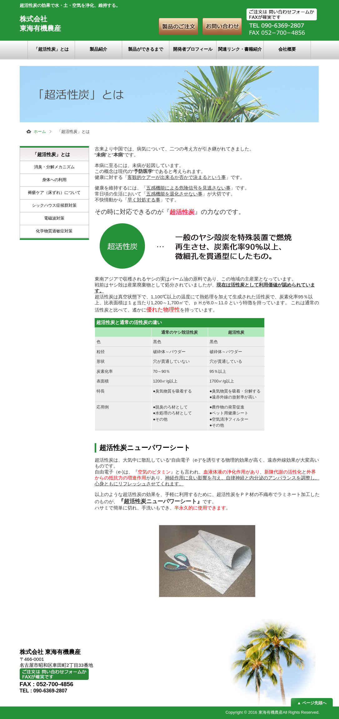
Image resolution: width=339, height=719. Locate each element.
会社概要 (287, 49)
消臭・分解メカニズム (54, 167)
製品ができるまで (145, 49)
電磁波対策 (54, 218)
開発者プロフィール (192, 49)
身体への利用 (54, 179)
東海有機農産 (270, 712)
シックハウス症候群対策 (54, 205)
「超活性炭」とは (51, 49)
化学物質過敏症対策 (54, 231)
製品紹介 (98, 49)
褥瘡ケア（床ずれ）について (54, 192)
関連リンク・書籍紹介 (240, 49)
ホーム (40, 131)
